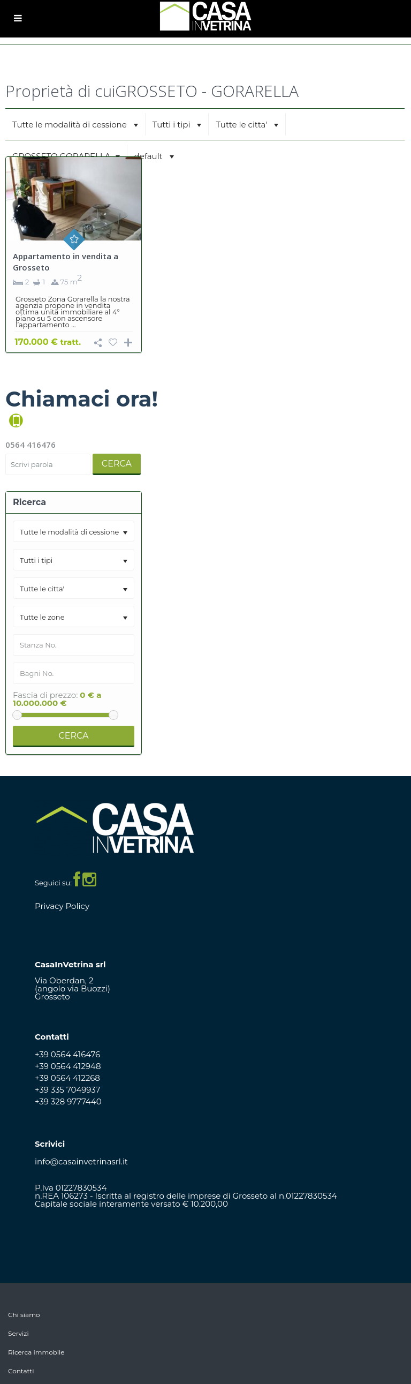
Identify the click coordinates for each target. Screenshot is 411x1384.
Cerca (117, 463)
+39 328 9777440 (68, 1101)
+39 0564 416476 (67, 1054)
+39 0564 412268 (67, 1078)
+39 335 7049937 (67, 1090)
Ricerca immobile (36, 1352)
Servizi (18, 1333)
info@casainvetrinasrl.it (81, 1161)
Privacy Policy (62, 906)
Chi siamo (24, 1315)
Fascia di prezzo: (45, 695)
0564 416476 (30, 444)
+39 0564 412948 (68, 1066)
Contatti (21, 1371)
